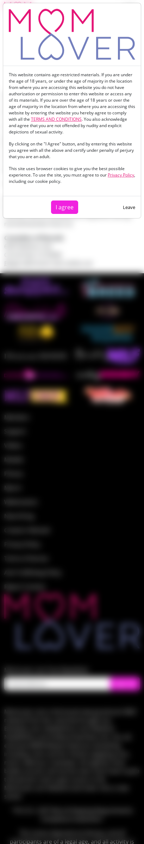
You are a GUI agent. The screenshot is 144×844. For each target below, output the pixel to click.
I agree (65, 207)
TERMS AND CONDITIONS (56, 119)
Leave (129, 207)
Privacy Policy (121, 175)
